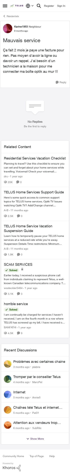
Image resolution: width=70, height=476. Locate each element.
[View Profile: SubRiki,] (7, 425)
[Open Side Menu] (5, 6)
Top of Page (37, 456)
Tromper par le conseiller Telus (37, 377)
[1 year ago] (16, 176)
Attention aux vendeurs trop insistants (35, 423)
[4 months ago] (21, 382)
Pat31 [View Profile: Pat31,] (35, 412)
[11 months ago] (18, 210)
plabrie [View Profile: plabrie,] (36, 366)
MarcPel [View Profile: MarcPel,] (37, 382)
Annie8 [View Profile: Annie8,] (36, 397)
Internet (19, 392)
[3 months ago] (21, 367)
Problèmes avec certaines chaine (39, 361)
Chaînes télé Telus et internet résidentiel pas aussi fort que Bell (39, 407)
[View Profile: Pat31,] (7, 410)
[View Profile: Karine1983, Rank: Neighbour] (7, 28)
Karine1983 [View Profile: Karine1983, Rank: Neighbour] (21, 26)
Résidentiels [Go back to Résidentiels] (11, 16)
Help (52, 456)
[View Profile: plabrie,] (7, 364)
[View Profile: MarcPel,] (7, 379)
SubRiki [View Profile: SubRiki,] (36, 428)
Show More (35, 438)
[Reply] (61, 82)
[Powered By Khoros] (35, 467)
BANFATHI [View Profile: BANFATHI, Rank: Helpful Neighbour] (10, 327)
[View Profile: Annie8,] (7, 394)
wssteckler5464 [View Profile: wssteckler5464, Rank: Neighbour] (13, 288)
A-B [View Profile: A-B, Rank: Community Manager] (6, 210)
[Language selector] (29, 6)
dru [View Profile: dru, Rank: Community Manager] (6, 176)
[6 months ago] (21, 428)
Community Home (13, 456)
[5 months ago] (21, 397)
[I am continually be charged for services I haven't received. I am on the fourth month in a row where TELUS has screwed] (35, 318)
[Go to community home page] (17, 5)
